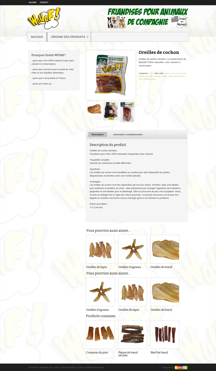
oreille (164, 76)
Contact (44, 2)
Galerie (32, 2)
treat (153, 79)
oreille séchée (174, 76)
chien (167, 73)
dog (179, 73)
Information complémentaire (128, 134)
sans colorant (144, 79)
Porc (151, 73)
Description (98, 134)
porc (182, 76)
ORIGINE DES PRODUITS (68, 37)
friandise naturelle (153, 76)
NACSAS (37, 37)
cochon (174, 73)
